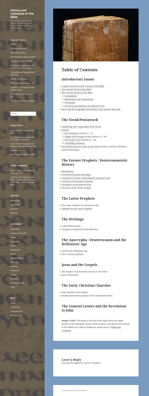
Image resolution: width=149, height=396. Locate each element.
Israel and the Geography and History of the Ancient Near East (23, 66)
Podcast (13, 274)
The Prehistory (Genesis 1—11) (22, 83)
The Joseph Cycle (72, 140)
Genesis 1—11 (15, 150)
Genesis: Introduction (18, 79)
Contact (13, 44)
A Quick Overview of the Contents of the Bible (83, 86)
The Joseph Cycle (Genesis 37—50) (22, 95)
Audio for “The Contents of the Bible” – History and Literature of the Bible (22, 179)
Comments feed (16, 311)
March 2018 (15, 200)
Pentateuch (14, 270)
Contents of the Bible (18, 48)
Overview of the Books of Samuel (77, 181)
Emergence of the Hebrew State (76, 184)
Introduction (15, 250)
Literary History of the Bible (21, 61)
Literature (14, 262)
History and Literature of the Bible (22, 13)
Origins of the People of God (77, 136)
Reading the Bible (17, 283)
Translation (69, 102)
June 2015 (14, 209)
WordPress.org (16, 315)
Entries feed (15, 307)
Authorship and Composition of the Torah (22, 73)
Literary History (16, 258)
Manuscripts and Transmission (79, 99)
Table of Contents (18, 40)
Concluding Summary (74, 143)
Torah (12, 287)
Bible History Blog (17, 53)
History (13, 245)
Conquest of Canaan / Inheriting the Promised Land (86, 178)
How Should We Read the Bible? (23, 57)
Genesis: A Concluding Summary (23, 101)
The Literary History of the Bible (77, 92)
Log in (12, 303)
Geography (14, 241)
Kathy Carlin (15, 170)
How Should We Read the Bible (76, 89)
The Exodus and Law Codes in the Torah (80, 146)
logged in (78, 363)
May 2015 (14, 213)
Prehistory (14, 279)
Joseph (13, 254)
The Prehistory (71, 133)
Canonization (70, 96)
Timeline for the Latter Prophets (77, 208)
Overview (14, 266)
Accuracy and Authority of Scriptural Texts (84, 106)
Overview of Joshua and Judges (76, 174)
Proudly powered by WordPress (74, 390)
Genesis (13, 237)
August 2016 (15, 205)
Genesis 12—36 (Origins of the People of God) (22, 88)
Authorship (14, 229)
